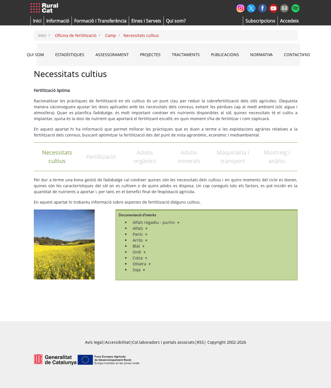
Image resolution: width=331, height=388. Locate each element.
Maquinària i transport (233, 157)
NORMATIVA (261, 54)
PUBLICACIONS (225, 54)
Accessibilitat (117, 342)
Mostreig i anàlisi (277, 157)
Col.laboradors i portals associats (163, 342)
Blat (139, 246)
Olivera (142, 263)
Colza (140, 258)
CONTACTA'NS (297, 54)
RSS (200, 342)
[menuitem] (100, 20)
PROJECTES (150, 54)
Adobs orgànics (145, 157)
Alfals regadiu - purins (156, 222)
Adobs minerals (188, 157)
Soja (139, 269)
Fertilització (101, 156)
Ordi (139, 252)
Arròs (140, 240)
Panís (140, 234)
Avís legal (94, 342)
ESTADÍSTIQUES (69, 54)
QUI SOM (35, 54)
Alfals (140, 228)
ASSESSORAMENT (112, 54)
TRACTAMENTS (186, 54)
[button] (37, 20)
